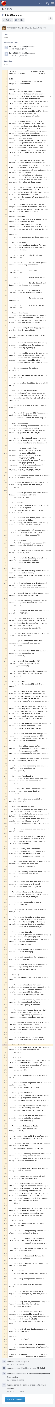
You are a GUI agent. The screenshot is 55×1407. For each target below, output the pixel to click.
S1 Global (41, 1368)
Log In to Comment (15, 1399)
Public (20, 20)
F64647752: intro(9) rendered (22, 53)
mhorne (21, 27)
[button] (52, 3)
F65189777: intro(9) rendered (22, 46)
